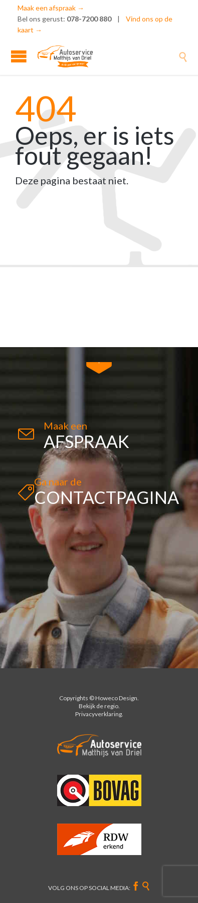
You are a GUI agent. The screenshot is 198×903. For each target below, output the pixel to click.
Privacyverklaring (98, 714)
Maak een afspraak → (51, 7)
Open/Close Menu (19, 56)
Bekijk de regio (98, 706)
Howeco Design (116, 698)
